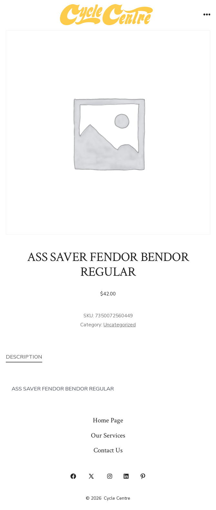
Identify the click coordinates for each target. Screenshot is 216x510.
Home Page (108, 420)
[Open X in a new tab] (91, 476)
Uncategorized (119, 325)
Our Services (108, 435)
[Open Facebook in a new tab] (73, 476)
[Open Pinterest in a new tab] (143, 476)
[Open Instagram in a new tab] (109, 476)
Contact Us (108, 450)
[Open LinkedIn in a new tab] (126, 476)
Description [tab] (24, 357)
